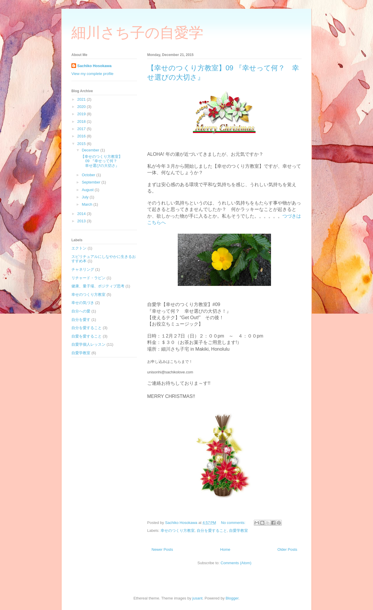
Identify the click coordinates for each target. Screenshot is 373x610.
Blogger (232, 598)
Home (225, 549)
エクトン (79, 248)
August (88, 190)
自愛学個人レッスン (88, 344)
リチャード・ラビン (88, 278)
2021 (82, 99)
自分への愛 (80, 311)
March (88, 204)
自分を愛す (80, 319)
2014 (82, 214)
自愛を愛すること (86, 336)
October (89, 175)
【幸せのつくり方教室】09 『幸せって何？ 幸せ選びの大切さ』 (101, 161)
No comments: (233, 522)
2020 (82, 106)
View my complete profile (92, 73)
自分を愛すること (212, 530)
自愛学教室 (238, 530)
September (91, 182)
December (91, 150)
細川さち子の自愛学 (137, 33)
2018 (82, 121)
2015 (82, 143)
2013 (82, 221)
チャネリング (82, 269)
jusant (197, 598)
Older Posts (287, 549)
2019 (82, 114)
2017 (82, 129)
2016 (82, 136)
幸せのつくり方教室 (178, 530)
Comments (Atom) (236, 563)
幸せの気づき (82, 302)
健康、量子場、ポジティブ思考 (97, 286)
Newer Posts (162, 549)
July (86, 197)
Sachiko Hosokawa (94, 66)
